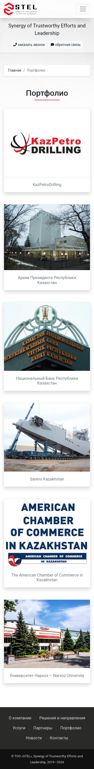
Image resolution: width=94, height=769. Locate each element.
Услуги (19, 728)
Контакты (59, 738)
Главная (14, 70)
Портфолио (70, 728)
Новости (34, 738)
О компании (20, 718)
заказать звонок (29, 45)
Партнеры (42, 728)
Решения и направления (62, 718)
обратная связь (66, 45)
